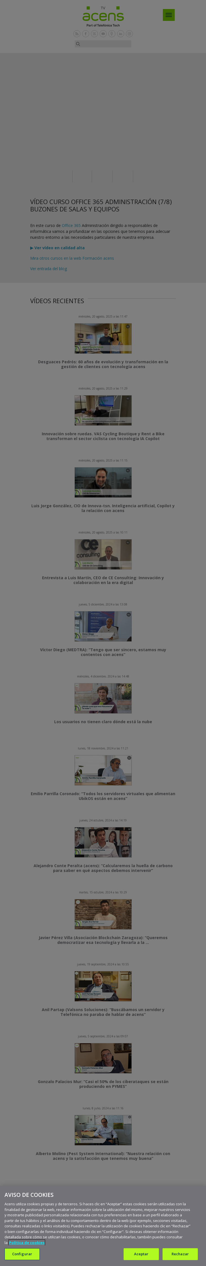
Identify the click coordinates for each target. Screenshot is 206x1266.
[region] (103, 1226)
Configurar (22, 1253)
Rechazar (180, 1253)
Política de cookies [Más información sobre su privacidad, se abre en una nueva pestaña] (27, 1242)
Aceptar (141, 1253)
